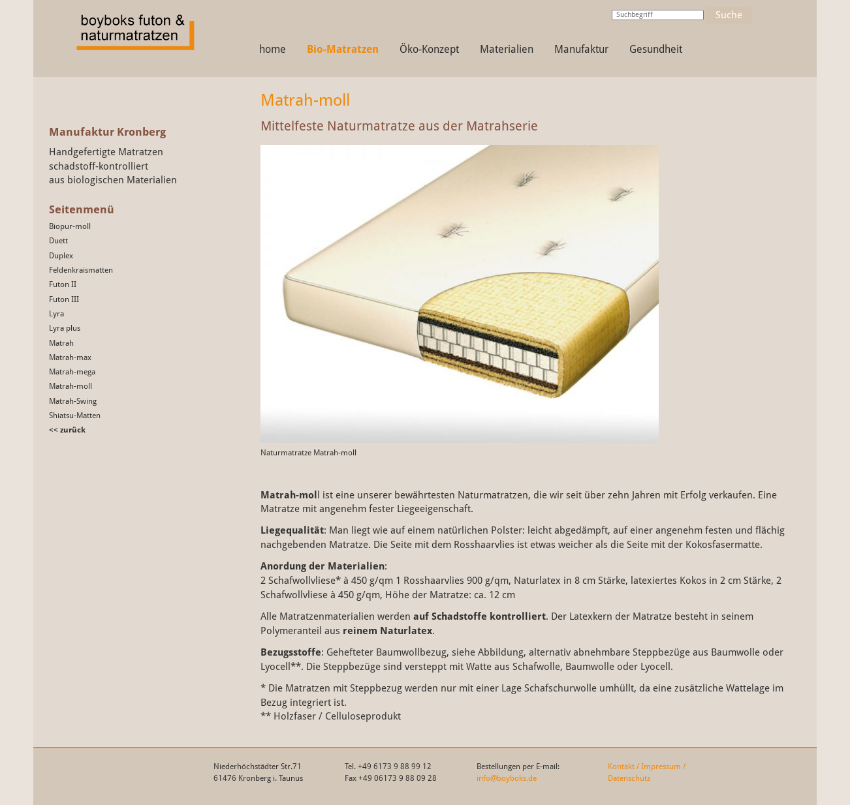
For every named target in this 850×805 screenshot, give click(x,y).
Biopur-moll (70, 226)
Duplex (61, 255)
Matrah (61, 343)
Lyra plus (64, 328)
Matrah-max (70, 357)
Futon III (64, 299)
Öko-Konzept (429, 49)
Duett (58, 240)
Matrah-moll (70, 386)
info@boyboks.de (507, 778)
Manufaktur (581, 49)
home (272, 49)
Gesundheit (655, 49)
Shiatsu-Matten (75, 415)
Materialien (506, 49)
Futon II (62, 284)
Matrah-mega (72, 371)
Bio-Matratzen (343, 49)
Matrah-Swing (73, 401)
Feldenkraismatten (81, 270)
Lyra (56, 313)
